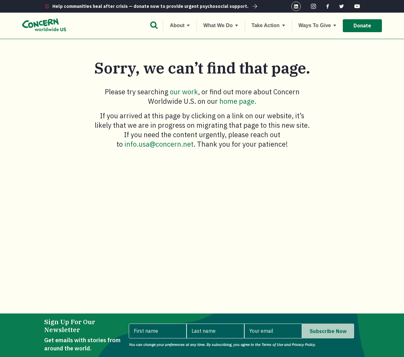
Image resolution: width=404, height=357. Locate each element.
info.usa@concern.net (158, 144)
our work (184, 91)
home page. (237, 101)
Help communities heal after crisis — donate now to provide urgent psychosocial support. (155, 6)
